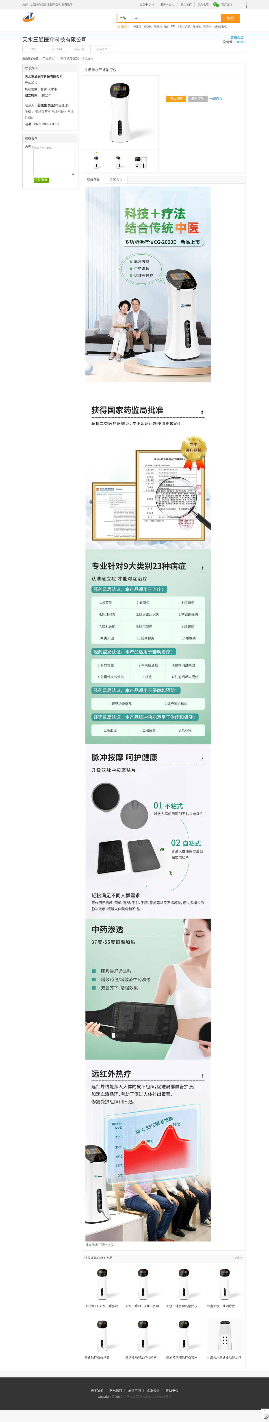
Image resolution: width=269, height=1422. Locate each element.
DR (173, 26)
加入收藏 (203, 4)
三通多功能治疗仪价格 (141, 1357)
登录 (58, 4)
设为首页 (186, 4)
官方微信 (226, 4)
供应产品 (79, 49)
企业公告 (153, 1390)
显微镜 (197, 26)
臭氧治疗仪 (184, 26)
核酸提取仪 (220, 26)
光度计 (137, 26)
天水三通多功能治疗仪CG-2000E (181, 1306)
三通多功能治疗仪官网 (181, 1357)
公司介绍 (56, 49)
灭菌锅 (207, 26)
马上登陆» (59, 111)
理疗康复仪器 (69, 58)
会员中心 (145, 4)
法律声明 (134, 1390)
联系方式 (101, 49)
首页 (34, 49)
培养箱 (158, 26)
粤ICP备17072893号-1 (155, 1396)
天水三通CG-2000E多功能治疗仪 (142, 1306)
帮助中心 (172, 1390)
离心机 (148, 26)
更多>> (238, 1257)
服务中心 (166, 4)
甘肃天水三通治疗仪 (221, 1306)
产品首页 (48, 58)
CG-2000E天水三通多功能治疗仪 (101, 1306)
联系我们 (115, 1390)
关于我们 (97, 1390)
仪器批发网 (131, 1396)
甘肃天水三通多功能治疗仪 (224, 1358)
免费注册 (67, 4)
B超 (166, 26)
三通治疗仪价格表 (97, 1357)
